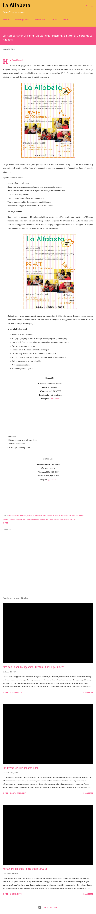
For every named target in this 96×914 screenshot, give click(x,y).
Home (6, 19)
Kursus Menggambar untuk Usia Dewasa (25, 868)
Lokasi (54, 19)
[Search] (86, 4)
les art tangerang (10, 519)
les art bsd (80, 516)
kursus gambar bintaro (17, 516)
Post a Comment (18, 793)
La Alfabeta (16, 6)
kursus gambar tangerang (53, 516)
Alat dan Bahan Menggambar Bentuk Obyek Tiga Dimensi (34, 667)
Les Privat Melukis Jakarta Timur (21, 767)
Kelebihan (40, 19)
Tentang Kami (22, 19)
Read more (88, 692)
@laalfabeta (55, 399)
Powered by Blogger (48, 907)
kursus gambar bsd (34, 516)
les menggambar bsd (45, 519)
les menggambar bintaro (26, 519)
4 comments (16, 692)
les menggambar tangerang (64, 519)
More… (67, 19)
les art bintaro (69, 516)
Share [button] (5, 523)
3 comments (16, 894)
